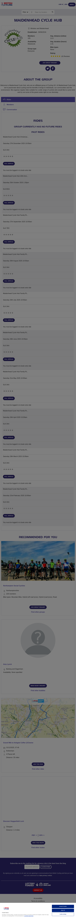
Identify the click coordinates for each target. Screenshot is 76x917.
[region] (38, 910)
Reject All (63, 910)
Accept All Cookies (63, 906)
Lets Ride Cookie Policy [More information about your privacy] (28, 915)
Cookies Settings (63, 914)
